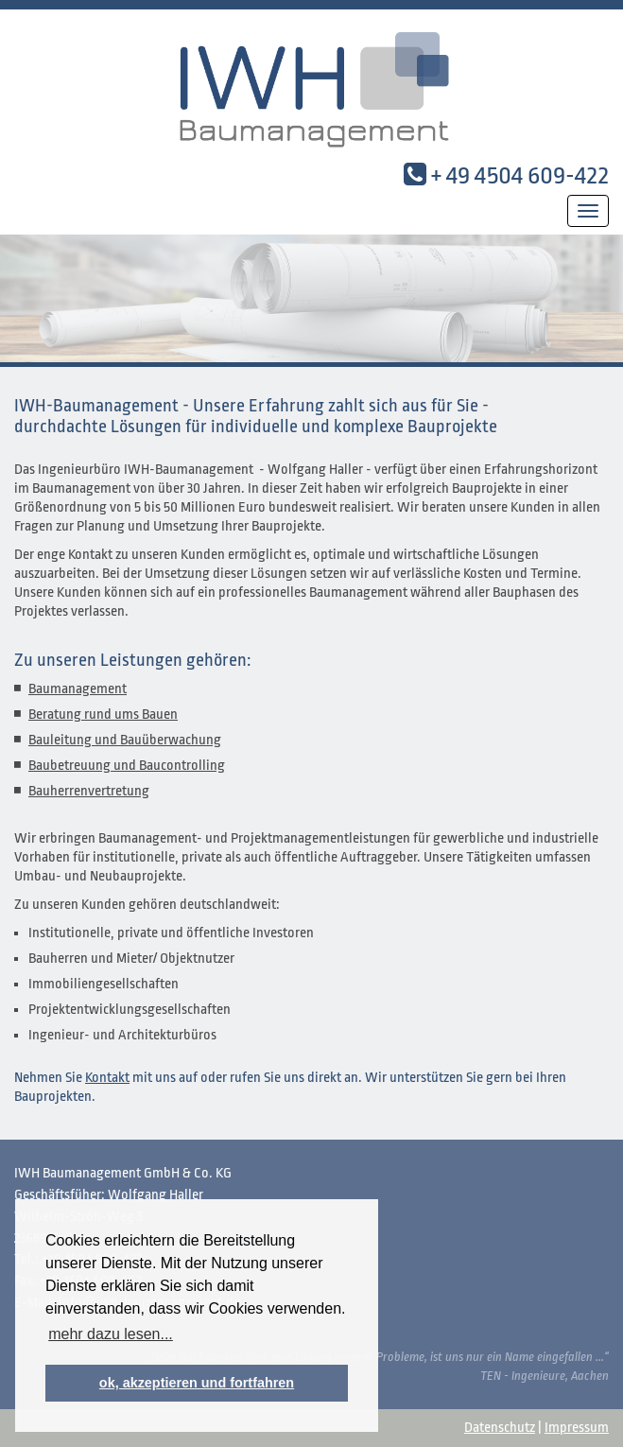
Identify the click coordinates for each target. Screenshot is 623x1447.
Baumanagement (77, 689)
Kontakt (107, 1078)
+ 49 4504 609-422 (520, 175)
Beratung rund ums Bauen (103, 714)
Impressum (577, 1428)
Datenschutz (499, 1428)
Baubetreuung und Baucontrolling (126, 766)
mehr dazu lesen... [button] (110, 1334)
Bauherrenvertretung (88, 791)
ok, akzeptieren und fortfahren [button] (196, 1382)
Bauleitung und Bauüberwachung (124, 740)
